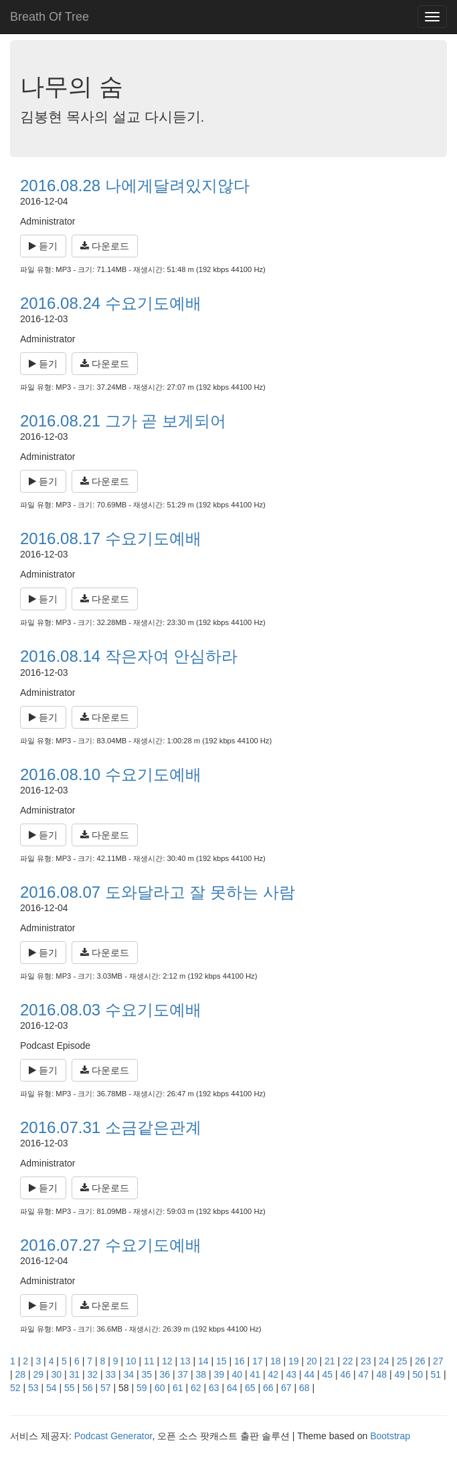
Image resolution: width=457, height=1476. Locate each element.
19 (293, 1361)
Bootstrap (390, 1436)
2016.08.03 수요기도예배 (110, 1010)
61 (178, 1387)
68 (304, 1387)
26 (420, 1361)
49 (400, 1374)
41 (255, 1374)
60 (160, 1387)
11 (149, 1361)
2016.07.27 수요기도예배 (110, 1245)
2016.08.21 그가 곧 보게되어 (123, 421)
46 (346, 1374)
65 (250, 1387)
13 (185, 1361)
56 (87, 1387)
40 (237, 1374)
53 (33, 1387)
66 (268, 1387)
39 (219, 1374)
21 (330, 1361)
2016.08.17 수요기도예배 (110, 538)
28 (20, 1374)
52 (15, 1387)
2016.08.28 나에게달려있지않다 (135, 185)
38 (201, 1374)
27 (438, 1361)
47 (364, 1374)
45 (328, 1374)
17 (257, 1361)
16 (239, 1361)
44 (309, 1374)
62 (196, 1387)
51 (436, 1374)
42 (273, 1374)
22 (348, 1361)
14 (203, 1361)
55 (69, 1387)
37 (183, 1374)
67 (286, 1387)
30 (57, 1374)
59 (141, 1387)
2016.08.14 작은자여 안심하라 (129, 656)
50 (418, 1374)
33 (111, 1374)
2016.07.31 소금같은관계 (110, 1127)
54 (51, 1387)
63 (214, 1387)
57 (105, 1387)
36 (165, 1374)
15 (221, 1361)
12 (167, 1361)
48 (382, 1374)
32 (93, 1374)
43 (291, 1374)
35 (147, 1374)
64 (232, 1387)
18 (275, 1361)
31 (75, 1374)
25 (402, 1361)
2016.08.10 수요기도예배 (110, 774)
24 (384, 1361)
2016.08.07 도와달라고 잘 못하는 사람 (157, 892)
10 (131, 1361)
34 (129, 1374)
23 (366, 1361)
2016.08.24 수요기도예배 (110, 303)
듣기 (43, 246)
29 (38, 1374)
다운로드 (104, 246)
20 (311, 1361)
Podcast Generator (113, 1436)
